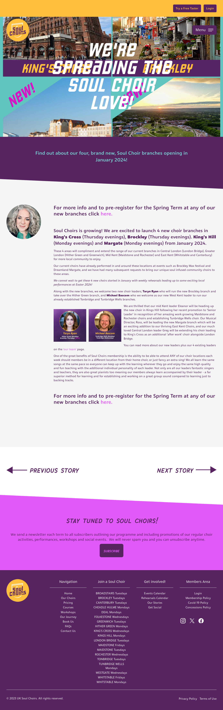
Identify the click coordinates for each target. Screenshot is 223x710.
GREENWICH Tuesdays (111, 621)
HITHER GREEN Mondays (111, 626)
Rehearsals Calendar (154, 598)
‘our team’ (70, 349)
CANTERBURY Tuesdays (111, 602)
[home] (17, 30)
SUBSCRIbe (111, 550)
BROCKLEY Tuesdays (111, 598)
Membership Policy (198, 598)
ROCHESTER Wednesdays (111, 654)
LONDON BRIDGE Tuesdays (111, 640)
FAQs (68, 626)
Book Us (68, 621)
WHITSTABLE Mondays (111, 682)
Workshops (68, 612)
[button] (204, 30)
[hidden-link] (42, 469)
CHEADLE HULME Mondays (111, 607)
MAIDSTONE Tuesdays (111, 650)
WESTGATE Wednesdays (111, 673)
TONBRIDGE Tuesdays (111, 659)
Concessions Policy (198, 607)
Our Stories (154, 602)
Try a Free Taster (187, 8)
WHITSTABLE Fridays (111, 677)
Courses (68, 607)
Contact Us (68, 631)
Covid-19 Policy (198, 602)
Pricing (68, 602)
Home (68, 593)
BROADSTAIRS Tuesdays (111, 593)
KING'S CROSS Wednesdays (111, 631)
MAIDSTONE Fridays (111, 645)
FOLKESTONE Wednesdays (111, 617)
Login (210, 8)
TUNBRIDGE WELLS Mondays (111, 666)
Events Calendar (155, 593)
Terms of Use (208, 698)
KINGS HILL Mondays (111, 635)
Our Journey (68, 617)
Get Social (154, 607)
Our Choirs (68, 598)
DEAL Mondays (111, 612)
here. (105, 214)
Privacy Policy (188, 698)
